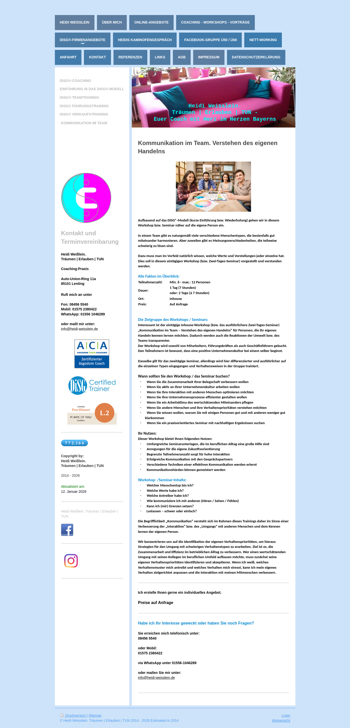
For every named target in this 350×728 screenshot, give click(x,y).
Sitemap (95, 715)
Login (286, 715)
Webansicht (281, 720)
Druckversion (73, 715)
